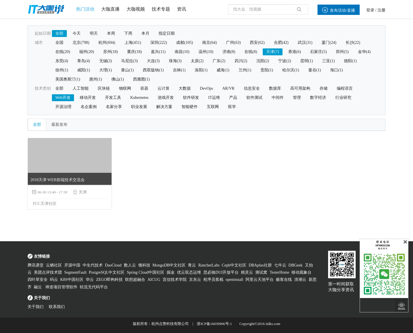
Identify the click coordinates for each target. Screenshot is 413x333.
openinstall (234, 279)
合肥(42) (281, 42)
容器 (144, 88)
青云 (192, 265)
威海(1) (223, 70)
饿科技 (144, 265)
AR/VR (228, 88)
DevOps (206, 88)
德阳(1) (350, 61)
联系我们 (57, 307)
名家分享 (114, 107)
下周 (128, 33)
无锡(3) (105, 61)
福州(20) (86, 52)
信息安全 (252, 88)
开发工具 (113, 97)
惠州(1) (95, 79)
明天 (94, 33)
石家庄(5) (318, 52)
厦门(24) (329, 42)
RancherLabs (208, 265)
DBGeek (296, 265)
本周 (111, 33)
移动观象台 (301, 272)
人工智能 (81, 88)
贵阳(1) (266, 70)
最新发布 (59, 124)
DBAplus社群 (260, 265)
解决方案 (164, 107)
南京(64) (209, 42)
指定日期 (167, 33)
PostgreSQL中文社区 (106, 272)
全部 (59, 33)
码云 (54, 279)
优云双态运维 (189, 272)
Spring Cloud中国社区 (145, 272)
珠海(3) (175, 61)
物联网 (125, 88)
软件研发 (191, 97)
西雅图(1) (141, 79)
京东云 (195, 279)
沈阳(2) (262, 61)
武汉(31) (305, 42)
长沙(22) (353, 42)
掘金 (171, 272)
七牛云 (280, 265)
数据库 (275, 88)
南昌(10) (182, 52)
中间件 (278, 97)
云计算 (163, 88)
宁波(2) (284, 61)
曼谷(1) (314, 70)
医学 (232, 107)
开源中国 (72, 265)
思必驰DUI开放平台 (221, 272)
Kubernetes (139, 97)
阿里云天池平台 (260, 279)
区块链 (104, 88)
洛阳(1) (201, 70)
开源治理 (63, 107)
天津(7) (272, 52)
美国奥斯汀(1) (67, 79)
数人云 (130, 265)
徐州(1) (61, 70)
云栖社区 (54, 265)
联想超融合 (135, 279)
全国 (59, 42)
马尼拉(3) (129, 61)
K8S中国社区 (71, 279)
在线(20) (62, 52)
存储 (324, 88)
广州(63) (233, 42)
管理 (297, 97)
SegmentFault (75, 272)
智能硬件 (190, 107)
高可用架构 (300, 88)
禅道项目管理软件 (61, 287)
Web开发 (63, 97)
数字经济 (318, 97)
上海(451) (132, 42)
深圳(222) (158, 42)
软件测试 (254, 97)
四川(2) (241, 61)
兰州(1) (245, 70)
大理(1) (105, 70)
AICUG (153, 279)
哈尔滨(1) (290, 70)
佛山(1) (117, 79)
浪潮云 (300, 279)
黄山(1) (127, 70)
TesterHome (279, 272)
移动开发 (88, 97)
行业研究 (343, 97)
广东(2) (219, 61)
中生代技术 (93, 265)
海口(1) (336, 70)
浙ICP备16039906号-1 (214, 324)
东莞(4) (61, 61)
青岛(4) (83, 61)
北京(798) (81, 42)
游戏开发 (166, 97)
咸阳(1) (83, 70)
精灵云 (247, 272)
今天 (77, 33)
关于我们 (36, 307)
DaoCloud (113, 265)
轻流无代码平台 (94, 287)
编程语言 (345, 88)
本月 (145, 33)
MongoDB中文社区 (169, 265)
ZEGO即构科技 (109, 279)
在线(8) (250, 52)
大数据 (185, 88)
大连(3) (153, 61)
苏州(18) (110, 52)
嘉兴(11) (158, 52)
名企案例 (89, 107)
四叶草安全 (38, 279)
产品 (233, 97)
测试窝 (261, 272)
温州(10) (205, 52)
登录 (370, 10)
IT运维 (214, 97)
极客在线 (284, 279)
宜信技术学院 (175, 279)
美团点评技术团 (48, 272)
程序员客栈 (213, 279)
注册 (381, 10)
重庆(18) (134, 52)
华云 (90, 279)
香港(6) (294, 52)
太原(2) (197, 61)
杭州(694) (106, 42)
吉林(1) (179, 70)
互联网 (213, 107)
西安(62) (257, 42)
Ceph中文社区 (234, 265)
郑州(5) (342, 52)
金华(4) (364, 52)
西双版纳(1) (153, 70)
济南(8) (229, 52)
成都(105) (184, 42)
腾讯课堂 (36, 265)
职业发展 (139, 107)
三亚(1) (328, 61)
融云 (38, 287)
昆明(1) (306, 61)
